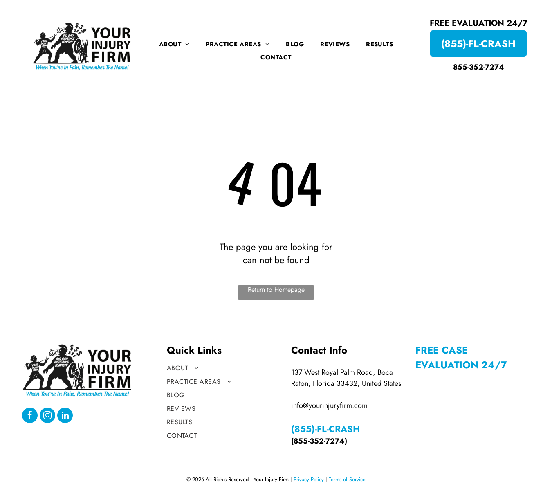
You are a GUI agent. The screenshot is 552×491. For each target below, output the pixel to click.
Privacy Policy (309, 479)
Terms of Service (347, 479)
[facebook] (30, 416)
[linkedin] (65, 416)
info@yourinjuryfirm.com (329, 405)
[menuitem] (174, 44)
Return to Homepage (276, 289)
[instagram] (47, 416)
